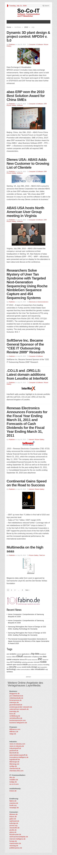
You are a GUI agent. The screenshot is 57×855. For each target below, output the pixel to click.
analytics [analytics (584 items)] (13, 654)
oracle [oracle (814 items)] (25, 664)
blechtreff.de (14, 753)
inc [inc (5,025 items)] (40, 659)
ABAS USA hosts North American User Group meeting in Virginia (25, 212)
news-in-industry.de (16, 746)
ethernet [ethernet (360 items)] (22, 659)
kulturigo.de (13, 823)
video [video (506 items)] (32, 669)
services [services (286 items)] (19, 667)
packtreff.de (13, 750)
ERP (45, 104)
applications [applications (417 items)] (25, 654)
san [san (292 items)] (8, 667)
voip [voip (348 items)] (46, 669)
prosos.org (13, 825)
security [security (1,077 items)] (12, 667)
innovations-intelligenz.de (18, 757)
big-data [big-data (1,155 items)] (35, 653)
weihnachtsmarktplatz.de (18, 837)
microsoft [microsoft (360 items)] (36, 662)
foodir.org (12, 805)
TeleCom (42, 555)
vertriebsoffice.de (15, 718)
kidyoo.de (13, 816)
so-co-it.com (14, 784)
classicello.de (14, 828)
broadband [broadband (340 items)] (43, 654)
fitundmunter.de (15, 834)
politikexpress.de (15, 848)
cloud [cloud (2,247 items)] (19, 656)
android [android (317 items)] (19, 654)
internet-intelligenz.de (17, 839)
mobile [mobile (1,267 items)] (43, 662)
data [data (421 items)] (40, 657)
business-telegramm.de (18, 722)
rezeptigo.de (14, 807)
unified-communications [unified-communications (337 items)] (23, 669)
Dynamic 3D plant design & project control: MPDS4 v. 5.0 (28, 36)
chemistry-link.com (16, 771)
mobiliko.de (13, 780)
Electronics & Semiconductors (38, 302)
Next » (27, 590)
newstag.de (13, 846)
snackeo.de (13, 803)
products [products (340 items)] (40, 664)
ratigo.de (12, 734)
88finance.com (14, 729)
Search (46, 5)
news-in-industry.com (17, 744)
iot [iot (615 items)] (11, 662)
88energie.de (14, 762)
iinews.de (12, 791)
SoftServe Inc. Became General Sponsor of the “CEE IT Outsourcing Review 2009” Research (26, 346)
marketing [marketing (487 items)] (17, 662)
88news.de (13, 814)
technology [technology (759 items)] (11, 669)
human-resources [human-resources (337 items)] (32, 659)
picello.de (12, 830)
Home (9, 27)
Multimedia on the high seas (25, 549)
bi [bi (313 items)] (30, 654)
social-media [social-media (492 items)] (26, 667)
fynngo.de (13, 841)
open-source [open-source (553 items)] (17, 664)
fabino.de (12, 801)
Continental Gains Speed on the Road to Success (27, 483)
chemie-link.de (14, 768)
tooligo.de (13, 782)
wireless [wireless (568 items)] (10, 672)
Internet (31, 439)
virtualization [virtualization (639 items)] (40, 669)
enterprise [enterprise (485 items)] (15, 659)
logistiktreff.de (14, 759)
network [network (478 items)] (9, 664)
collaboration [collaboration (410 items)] (27, 657)
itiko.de (12, 777)
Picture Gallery (11, 105)
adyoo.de (12, 832)
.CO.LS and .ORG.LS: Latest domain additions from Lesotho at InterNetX (27, 374)
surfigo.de (13, 766)
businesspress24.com (17, 720)
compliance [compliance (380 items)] (35, 657)
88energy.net (14, 764)
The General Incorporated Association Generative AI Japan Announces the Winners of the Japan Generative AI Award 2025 (28, 641)
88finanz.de (13, 731)
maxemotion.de (15, 843)
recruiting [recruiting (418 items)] (46, 664)
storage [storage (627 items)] (34, 667)
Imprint (28, 677)
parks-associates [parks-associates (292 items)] (32, 664)
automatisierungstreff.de (18, 755)
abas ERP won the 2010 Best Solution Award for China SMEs (26, 96)
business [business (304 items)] (9, 656)
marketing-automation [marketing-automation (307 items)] (27, 662)
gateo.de (12, 819)
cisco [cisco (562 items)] (14, 657)
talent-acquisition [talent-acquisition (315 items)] (42, 667)
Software (20, 105)
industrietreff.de (15, 748)
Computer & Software (36, 44)
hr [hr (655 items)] (26, 659)
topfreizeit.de (14, 821)
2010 (26, 27)
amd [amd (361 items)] (8, 654)
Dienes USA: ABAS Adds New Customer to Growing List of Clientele (28, 163)
